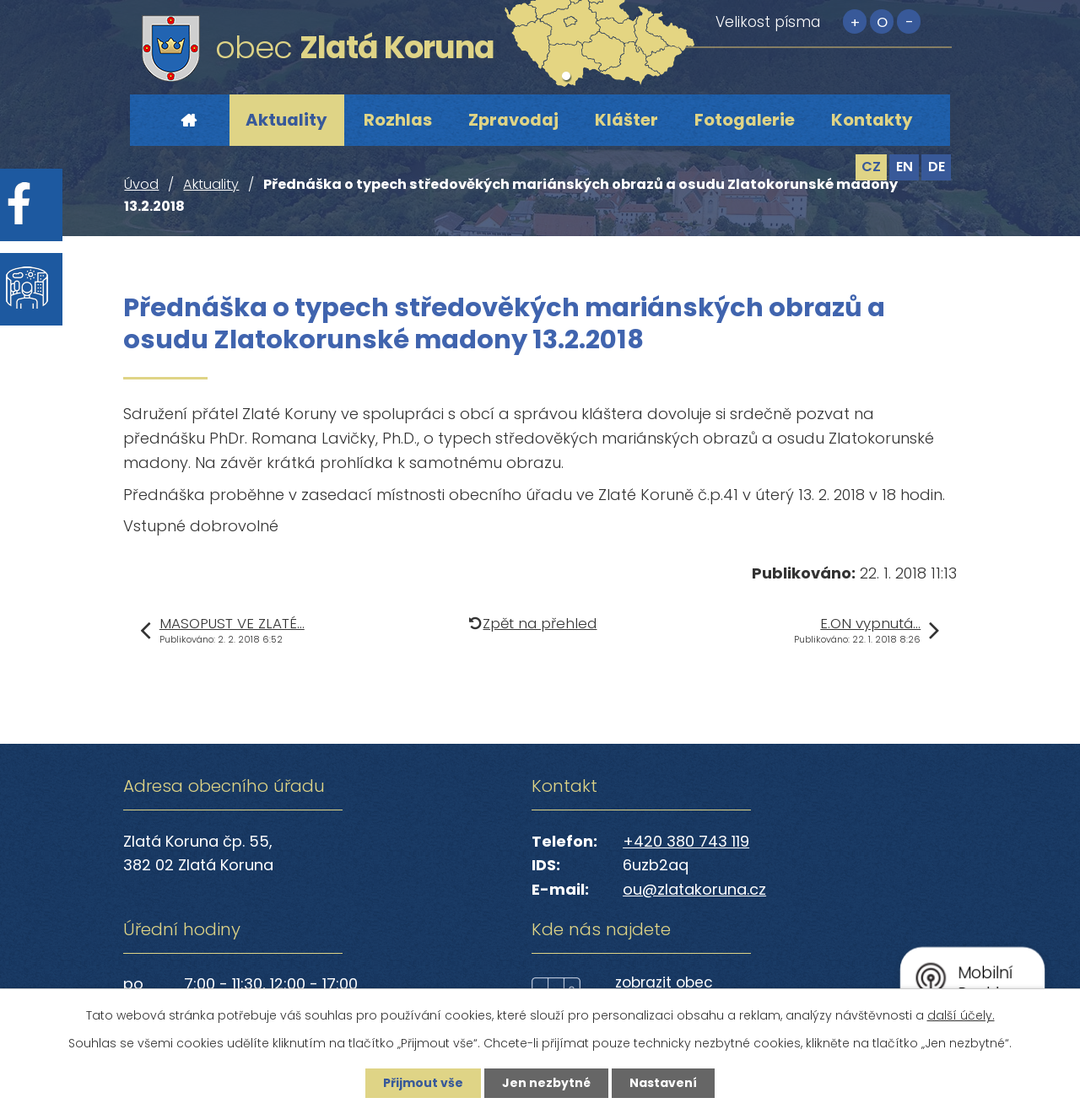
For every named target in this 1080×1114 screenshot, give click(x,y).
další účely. (961, 1015)
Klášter (626, 120)
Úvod (188, 120)
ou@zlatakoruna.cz (694, 889)
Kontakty (872, 120)
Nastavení (663, 1082)
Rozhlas (398, 120)
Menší (909, 21)
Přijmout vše (423, 1082)
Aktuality (286, 120)
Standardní (882, 21)
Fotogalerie (744, 120)
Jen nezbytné (546, 1082)
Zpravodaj (513, 120)
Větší (855, 21)
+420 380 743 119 (686, 841)
